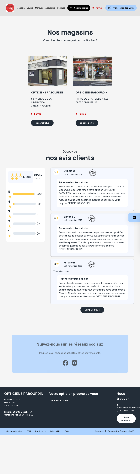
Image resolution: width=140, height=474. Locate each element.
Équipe (30, 8)
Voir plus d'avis (92, 309)
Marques (39, 8)
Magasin (21, 8)
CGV (67, 431)
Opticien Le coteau (59, 400)
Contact (61, 8)
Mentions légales (14, 431)
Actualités (50, 8)
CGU (29, 431)
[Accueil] (10, 8)
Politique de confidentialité (47, 431)
